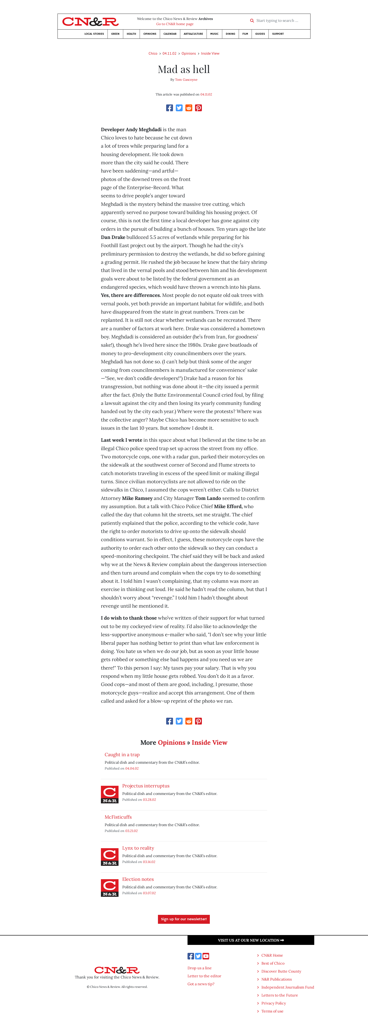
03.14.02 (149, 861)
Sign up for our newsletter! (184, 919)
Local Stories (94, 34)
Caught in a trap (122, 754)
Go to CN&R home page (175, 24)
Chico (153, 53)
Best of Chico (272, 963)
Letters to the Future (279, 995)
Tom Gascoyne (186, 79)
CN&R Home (272, 955)
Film (245, 34)
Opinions (149, 34)
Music (214, 34)
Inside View (210, 53)
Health (131, 34)
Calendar (170, 34)
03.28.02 (149, 799)
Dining (230, 34)
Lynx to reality (138, 848)
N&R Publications (276, 979)
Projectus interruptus (145, 786)
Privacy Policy (273, 1003)
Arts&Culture (193, 34)
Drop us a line (200, 968)
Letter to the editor (204, 976)
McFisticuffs (118, 817)
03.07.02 (149, 893)
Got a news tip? (201, 984)
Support (278, 34)
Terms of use (272, 1011)
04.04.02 (132, 768)
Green (115, 34)
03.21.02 (131, 830)
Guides (260, 34)
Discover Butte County (281, 971)
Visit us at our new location (251, 940)
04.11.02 (169, 53)
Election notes (138, 879)
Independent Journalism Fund (287, 987)
